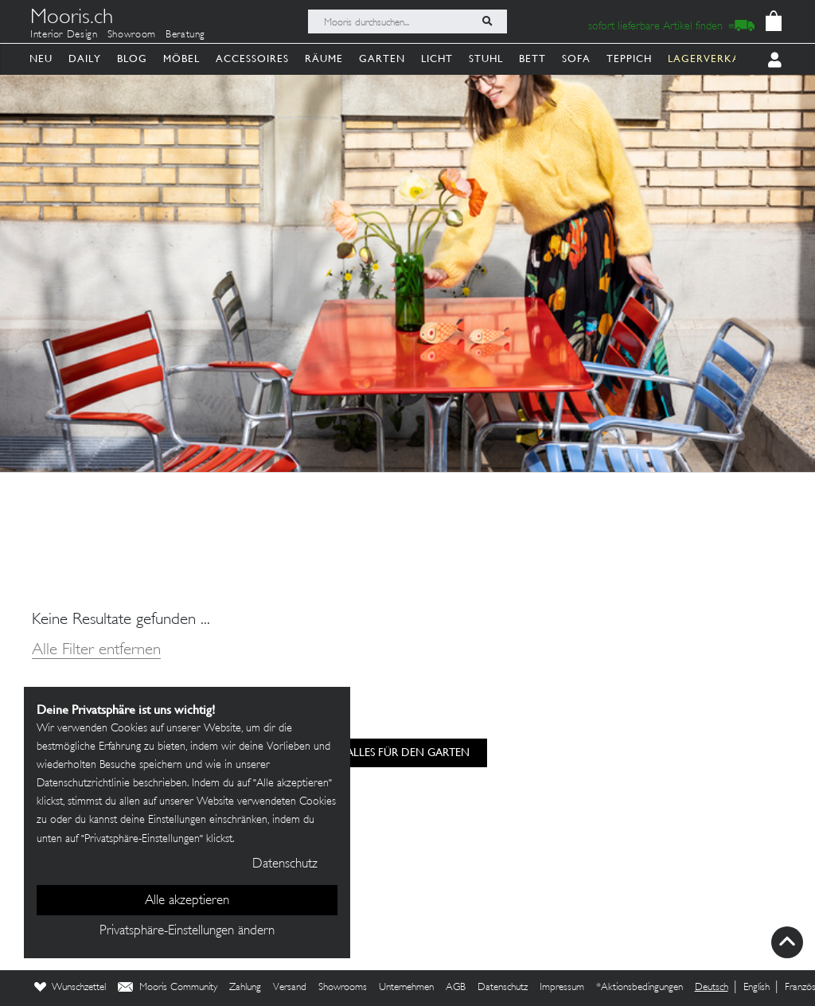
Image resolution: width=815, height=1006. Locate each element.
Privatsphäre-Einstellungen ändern (187, 931)
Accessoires (252, 58)
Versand (289, 987)
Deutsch (711, 987)
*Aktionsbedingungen (639, 987)
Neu (41, 58)
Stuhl (486, 58)
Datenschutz (503, 987)
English (756, 987)
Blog (132, 58)
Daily (84, 58)
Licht (437, 58)
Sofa (576, 58)
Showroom (131, 35)
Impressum (562, 987)
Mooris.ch (71, 19)
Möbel (181, 58)
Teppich (629, 58)
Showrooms (342, 987)
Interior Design (64, 35)
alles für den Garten (408, 752)
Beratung (185, 35)
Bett (532, 58)
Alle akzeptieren (187, 901)
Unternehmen (406, 987)
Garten (382, 58)
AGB (456, 987)
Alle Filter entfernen (96, 650)
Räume (324, 58)
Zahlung (245, 987)
